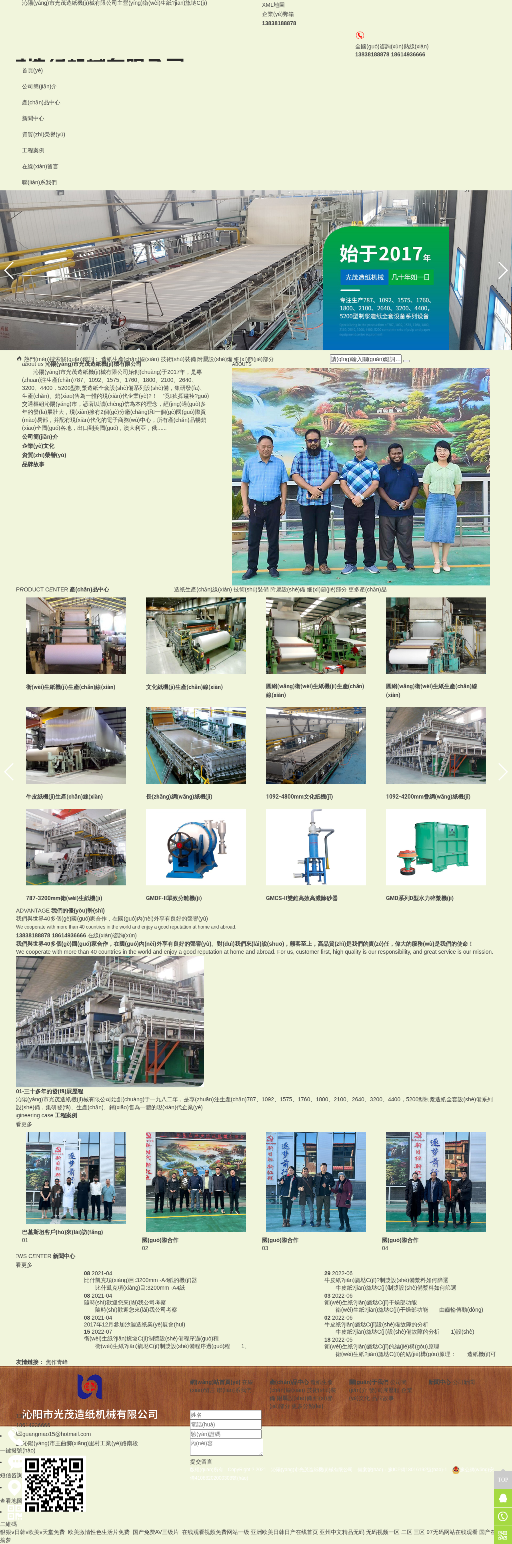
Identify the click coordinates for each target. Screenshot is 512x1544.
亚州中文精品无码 (342, 1532)
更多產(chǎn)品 (367, 589)
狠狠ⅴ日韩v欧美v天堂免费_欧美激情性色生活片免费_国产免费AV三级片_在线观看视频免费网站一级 (124, 1532)
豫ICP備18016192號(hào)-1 (420, 1469)
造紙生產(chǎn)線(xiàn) (130, 359)
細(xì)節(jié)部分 (254, 359)
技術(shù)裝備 (178, 359)
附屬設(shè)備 (214, 359)
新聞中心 (33, 118)
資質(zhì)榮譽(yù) (43, 134)
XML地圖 (273, 5)
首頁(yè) (32, 70)
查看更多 (21, 1124)
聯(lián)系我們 (39, 182)
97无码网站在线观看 (452, 1532)
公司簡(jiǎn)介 (39, 86)
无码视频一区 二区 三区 (395, 1532)
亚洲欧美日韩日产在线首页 (284, 1532)
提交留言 (201, 1461)
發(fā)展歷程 (384, 1390)
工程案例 (33, 150)
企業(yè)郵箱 (278, 14)
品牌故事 (383, 1398)
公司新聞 (463, 1382)
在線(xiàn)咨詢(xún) (112, 935)
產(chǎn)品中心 (41, 102)
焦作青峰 (57, 1362)
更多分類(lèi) (307, 1406)
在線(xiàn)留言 (40, 166)
